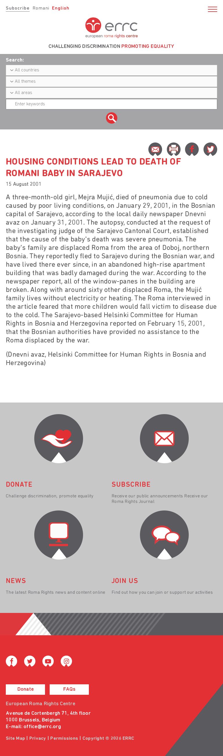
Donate (25, 689)
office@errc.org (42, 727)
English (60, 8)
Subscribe (18, 8)
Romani (41, 8)
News (16, 581)
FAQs (69, 689)
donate (19, 484)
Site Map (15, 738)
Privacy (37, 738)
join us (125, 581)
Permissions (64, 738)
